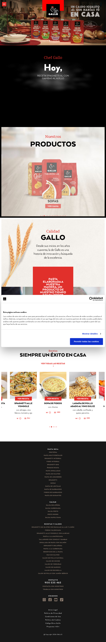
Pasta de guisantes (53, 495)
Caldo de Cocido (53, 561)
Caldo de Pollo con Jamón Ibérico (53, 573)
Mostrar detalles (90, 334)
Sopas (53, 483)
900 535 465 (53, 582)
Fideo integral (53, 461)
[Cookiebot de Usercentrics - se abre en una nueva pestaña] (91, 299)
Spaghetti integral (53, 458)
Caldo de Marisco (53, 567)
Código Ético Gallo (53, 623)
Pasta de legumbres (53, 477)
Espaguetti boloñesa (53, 545)
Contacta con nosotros (53, 586)
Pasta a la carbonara (53, 549)
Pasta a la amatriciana (53, 536)
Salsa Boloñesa (53, 505)
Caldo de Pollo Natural (53, 558)
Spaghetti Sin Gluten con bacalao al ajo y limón (53, 527)
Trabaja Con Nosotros (53, 589)
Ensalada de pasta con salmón (53, 542)
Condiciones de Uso (53, 616)
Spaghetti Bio (53, 464)
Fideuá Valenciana (53, 530)
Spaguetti (53, 480)
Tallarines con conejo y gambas (53, 539)
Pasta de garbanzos (53, 489)
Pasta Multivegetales (53, 455)
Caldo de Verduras (53, 564)
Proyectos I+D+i (53, 627)
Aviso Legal (53, 610)
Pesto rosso (53, 514)
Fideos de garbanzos (53, 492)
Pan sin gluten (53, 555)
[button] (49, 40)
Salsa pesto (53, 511)
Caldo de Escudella (53, 570)
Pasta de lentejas (53, 486)
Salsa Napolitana (53, 517)
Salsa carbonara (53, 508)
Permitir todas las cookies (86, 341)
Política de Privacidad (53, 613)
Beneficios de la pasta (53, 552)
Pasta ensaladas (53, 471)
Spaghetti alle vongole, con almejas (53, 533)
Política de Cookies (53, 620)
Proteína (53, 452)
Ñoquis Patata (53, 468)
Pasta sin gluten (53, 474)
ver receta (10, 398)
